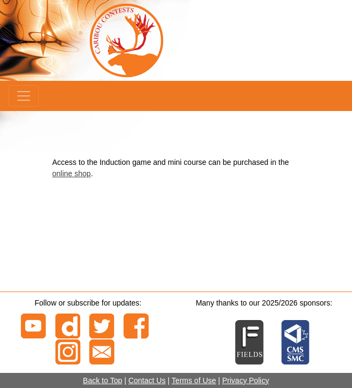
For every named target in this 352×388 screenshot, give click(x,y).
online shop (71, 173)
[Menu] (24, 96)
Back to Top (102, 380)
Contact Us (146, 380)
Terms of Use (194, 380)
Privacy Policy (245, 380)
